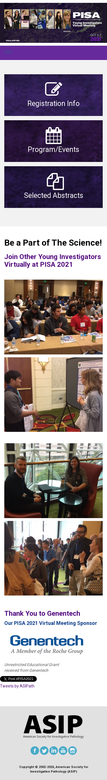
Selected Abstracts (53, 195)
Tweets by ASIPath (17, 686)
